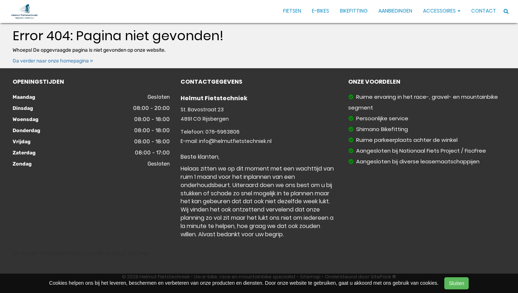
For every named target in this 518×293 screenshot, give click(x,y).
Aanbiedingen (395, 10)
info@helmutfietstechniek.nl (235, 141)
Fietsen (292, 10)
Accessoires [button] (441, 10)
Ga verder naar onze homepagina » (53, 61)
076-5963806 (222, 131)
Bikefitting (354, 10)
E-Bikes (320, 10)
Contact (483, 10)
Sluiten (456, 283)
